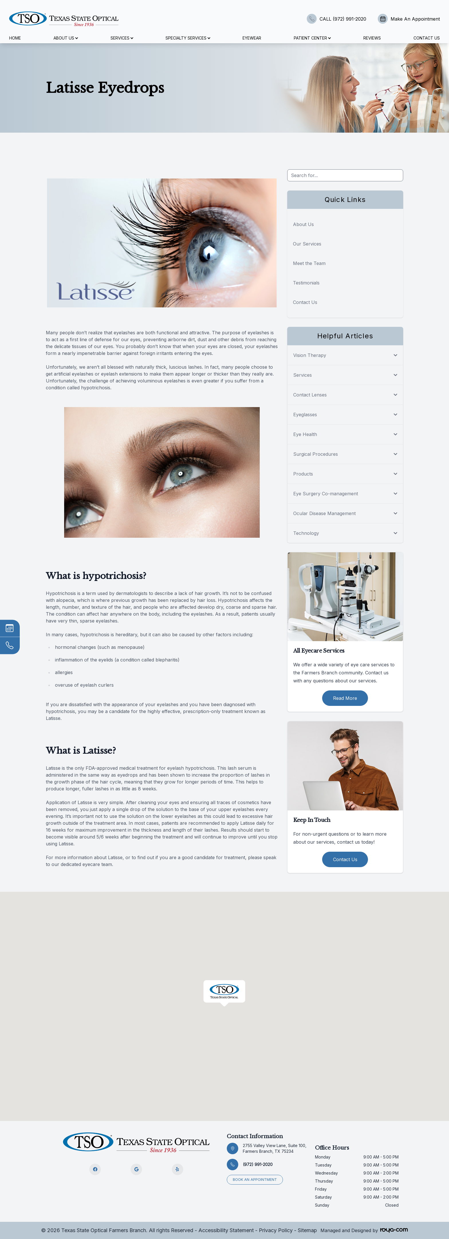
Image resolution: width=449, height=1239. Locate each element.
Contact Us (426, 38)
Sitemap (307, 1230)
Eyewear (252, 38)
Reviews (372, 38)
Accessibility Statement (226, 1230)
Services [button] (122, 38)
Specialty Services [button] (188, 38)
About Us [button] (66, 38)
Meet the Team (309, 263)
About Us (303, 224)
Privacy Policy (276, 1230)
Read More (345, 698)
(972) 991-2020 (258, 1164)
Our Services (307, 244)
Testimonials (306, 283)
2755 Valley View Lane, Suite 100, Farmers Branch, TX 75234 (274, 1148)
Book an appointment (255, 1179)
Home (15, 38)
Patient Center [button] (312, 38)
